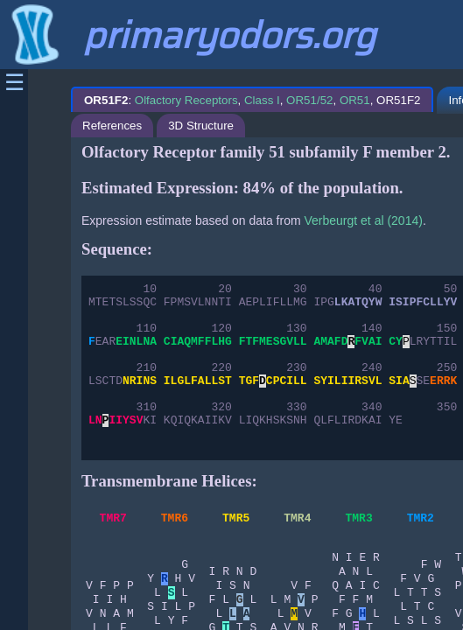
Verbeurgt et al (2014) (363, 221)
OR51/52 (309, 100)
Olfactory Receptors (186, 100)
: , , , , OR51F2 (252, 100)
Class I (262, 100)
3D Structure (201, 125)
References (112, 125)
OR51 (355, 100)
